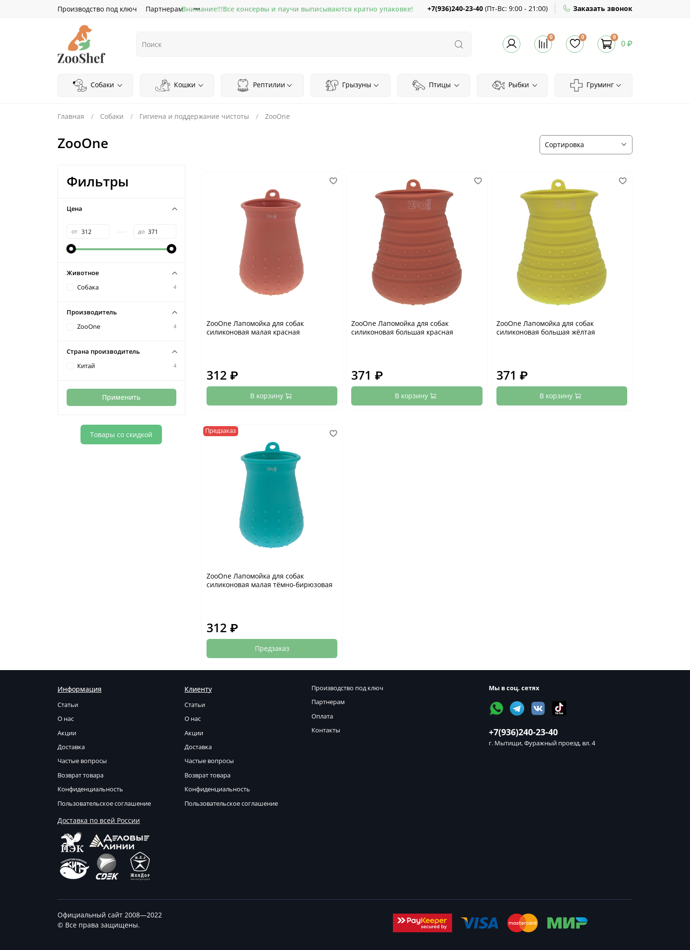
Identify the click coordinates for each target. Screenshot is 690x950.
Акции (67, 733)
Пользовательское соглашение (104, 803)
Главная (71, 116)
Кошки (179, 85)
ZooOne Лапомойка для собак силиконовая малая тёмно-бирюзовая (270, 580)
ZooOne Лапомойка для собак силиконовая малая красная (255, 327)
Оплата (322, 716)
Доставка (71, 747)
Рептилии (265, 85)
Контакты (325, 730)
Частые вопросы (82, 761)
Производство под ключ (97, 8)
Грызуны (353, 85)
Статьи (68, 705)
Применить (121, 397)
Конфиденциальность (90, 789)
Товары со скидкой (121, 434)
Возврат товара (81, 775)
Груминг (596, 85)
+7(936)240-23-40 (455, 8)
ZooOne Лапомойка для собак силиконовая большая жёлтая (545, 327)
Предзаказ (272, 648)
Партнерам (164, 8)
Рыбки (515, 85)
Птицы (436, 85)
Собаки (98, 85)
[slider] (71, 249)
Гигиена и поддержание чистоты (194, 116)
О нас (66, 719)
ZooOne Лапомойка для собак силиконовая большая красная (402, 327)
